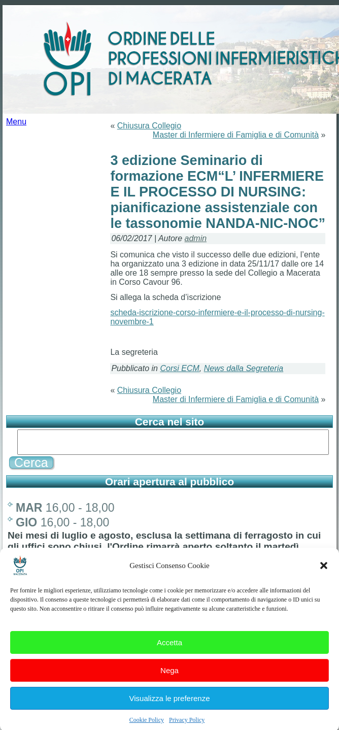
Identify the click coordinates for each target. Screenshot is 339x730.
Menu (16, 121)
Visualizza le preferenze (169, 705)
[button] (324, 573)
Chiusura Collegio (149, 125)
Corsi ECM (179, 368)
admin (196, 238)
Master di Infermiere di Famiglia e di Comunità (236, 134)
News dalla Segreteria (244, 368)
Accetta (169, 649)
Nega (169, 677)
